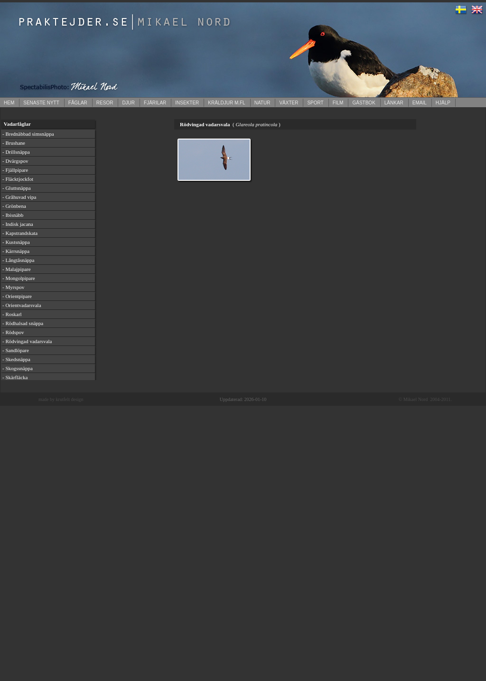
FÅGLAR (77, 102)
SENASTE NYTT (41, 102)
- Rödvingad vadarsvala (27, 341)
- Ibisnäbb (12, 215)
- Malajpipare (16, 269)
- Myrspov (13, 287)
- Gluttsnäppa (16, 188)
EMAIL (419, 102)
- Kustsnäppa (16, 242)
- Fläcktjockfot (17, 179)
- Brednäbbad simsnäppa (28, 134)
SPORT (315, 102)
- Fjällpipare (15, 170)
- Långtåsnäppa (18, 260)
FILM (338, 102)
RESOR (104, 102)
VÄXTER (288, 102)
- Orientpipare (17, 296)
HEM (9, 102)
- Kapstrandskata (19, 233)
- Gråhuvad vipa (19, 197)
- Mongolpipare (18, 278)
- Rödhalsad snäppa (22, 323)
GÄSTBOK (363, 102)
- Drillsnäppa (16, 152)
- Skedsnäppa (16, 359)
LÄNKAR (393, 102)
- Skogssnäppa (17, 368)
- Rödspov (13, 332)
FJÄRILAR (155, 102)
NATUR (262, 102)
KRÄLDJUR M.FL (226, 102)
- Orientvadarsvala (21, 305)
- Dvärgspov (15, 161)
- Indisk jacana (17, 224)
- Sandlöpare (15, 350)
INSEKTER (187, 102)
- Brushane (13, 143)
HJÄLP (443, 102)
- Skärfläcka (15, 377)
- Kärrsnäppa (15, 251)
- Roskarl (12, 314)
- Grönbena (14, 206)
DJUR (128, 102)
